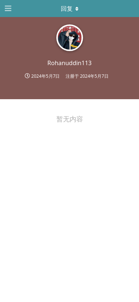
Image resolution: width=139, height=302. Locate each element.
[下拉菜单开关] (70, 8)
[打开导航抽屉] (7, 8)
